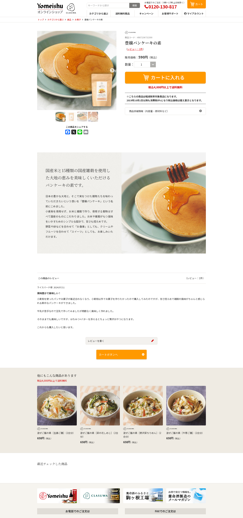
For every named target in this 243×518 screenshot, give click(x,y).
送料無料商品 (122, 13)
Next (112, 70)
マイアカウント (195, 13)
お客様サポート (170, 13)
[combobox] (108, 5)
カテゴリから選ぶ (98, 13)
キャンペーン (146, 13)
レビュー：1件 (135, 49)
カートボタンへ (108, 354)
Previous (41, 70)
